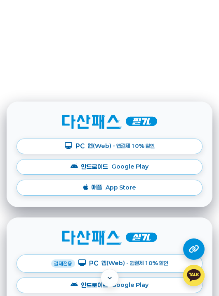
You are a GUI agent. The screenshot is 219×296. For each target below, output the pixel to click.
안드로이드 (109, 166)
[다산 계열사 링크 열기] (194, 249)
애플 (109, 187)
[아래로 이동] (110, 277)
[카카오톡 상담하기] (194, 275)
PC (110, 146)
